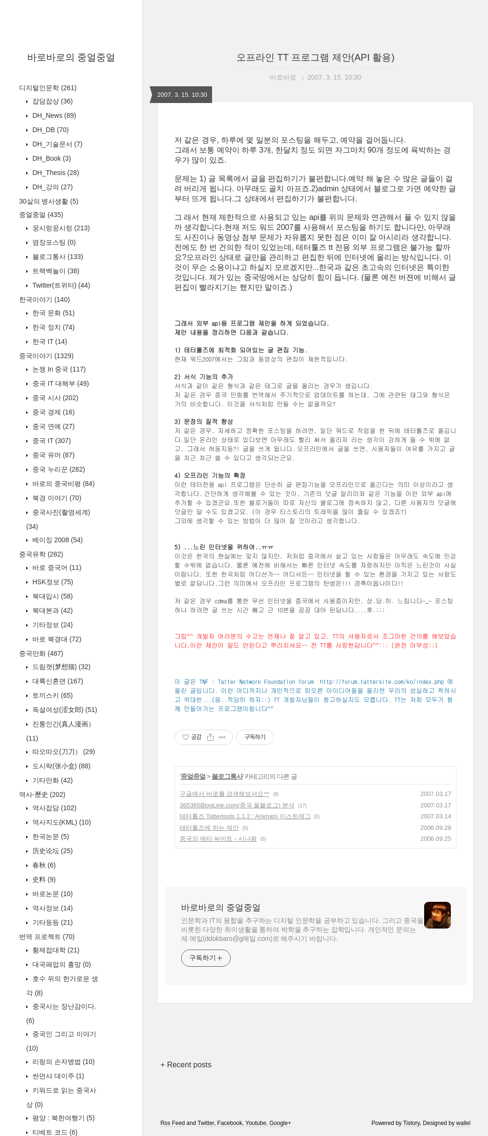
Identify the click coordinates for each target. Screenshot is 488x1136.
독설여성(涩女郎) (63, 709)
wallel (463, 1123)
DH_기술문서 (56, 144)
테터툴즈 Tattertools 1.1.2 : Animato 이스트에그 (245, 816)
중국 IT (50, 440)
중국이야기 (46, 356)
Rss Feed (173, 1123)
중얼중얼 (41, 214)
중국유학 (41, 554)
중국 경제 (52, 412)
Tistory (411, 1123)
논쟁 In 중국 (58, 369)
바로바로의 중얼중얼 (71, 57)
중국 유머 (52, 455)
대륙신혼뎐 (56, 681)
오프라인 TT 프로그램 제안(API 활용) (315, 57)
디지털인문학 (48, 88)
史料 (43, 879)
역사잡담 (53, 808)
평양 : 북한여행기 (62, 1118)
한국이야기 (44, 299)
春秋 (43, 865)
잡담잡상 (51, 101)
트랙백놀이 (55, 271)
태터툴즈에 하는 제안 (209, 827)
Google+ (280, 1123)
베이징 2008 (56, 540)
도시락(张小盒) (60, 766)
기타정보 (51, 625)
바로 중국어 (55, 567)
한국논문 (49, 836)
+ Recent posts (186, 1065)
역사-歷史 (42, 794)
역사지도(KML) (60, 822)
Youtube (255, 1123)
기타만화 (51, 780)
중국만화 (41, 653)
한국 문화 (52, 313)
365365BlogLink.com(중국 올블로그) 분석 (237, 805)
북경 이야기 (55, 498)
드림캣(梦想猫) (60, 667)
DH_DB (49, 130)
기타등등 (51, 922)
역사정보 (51, 908)
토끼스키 (51, 695)
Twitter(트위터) (60, 285)
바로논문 (51, 894)
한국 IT (48, 341)
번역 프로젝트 (47, 936)
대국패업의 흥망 (60, 964)
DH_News (53, 115)
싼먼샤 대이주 (57, 1076)
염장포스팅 (53, 242)
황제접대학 (55, 950)
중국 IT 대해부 (59, 383)
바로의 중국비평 (62, 483)
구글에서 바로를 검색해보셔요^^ (224, 793)
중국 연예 (52, 426)
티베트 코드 (54, 1132)
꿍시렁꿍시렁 (60, 228)
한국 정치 (52, 327)
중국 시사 (54, 398)
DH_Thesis (54, 172)
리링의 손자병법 (62, 1061)
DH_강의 (51, 187)
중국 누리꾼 (57, 469)
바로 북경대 (55, 639)
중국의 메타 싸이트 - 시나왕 (218, 838)
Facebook (230, 1123)
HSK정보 (51, 582)
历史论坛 (51, 851)
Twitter (205, 1123)
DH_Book (50, 158)
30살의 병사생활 (48, 201)
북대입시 (51, 596)
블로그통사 (56, 256)
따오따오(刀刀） (62, 751)
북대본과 (51, 610)
